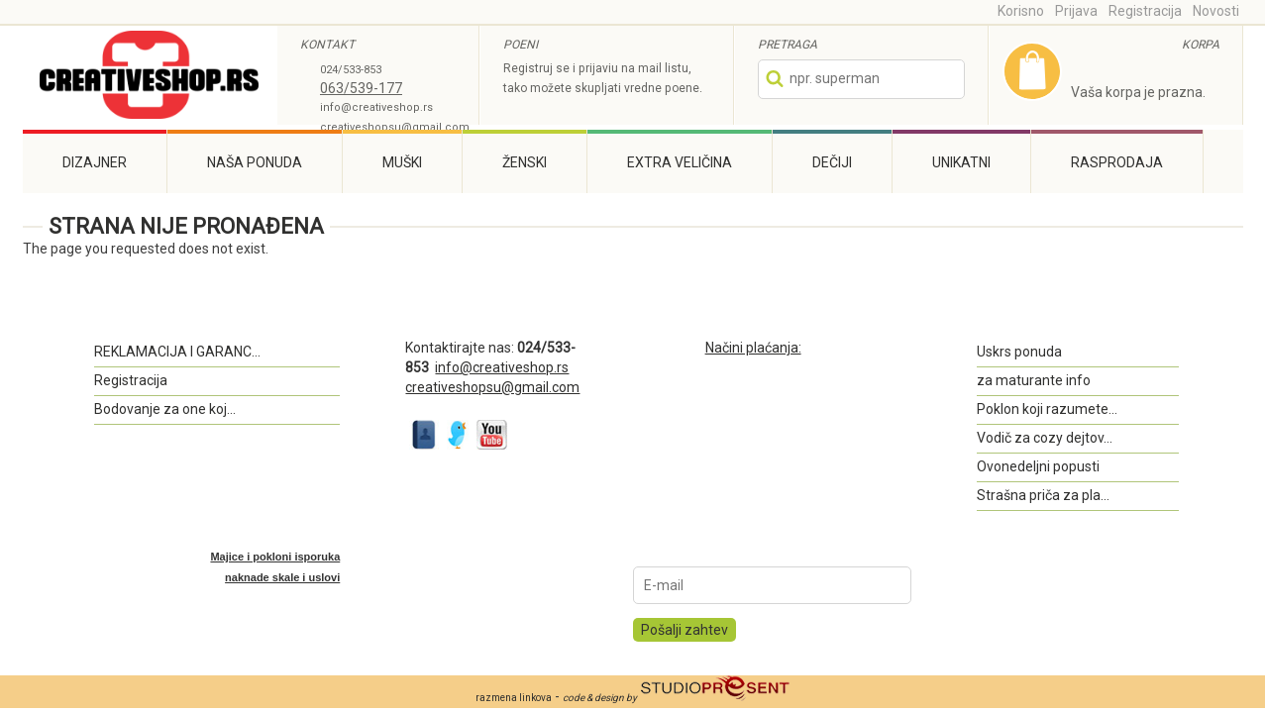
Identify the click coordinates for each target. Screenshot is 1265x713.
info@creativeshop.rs (376, 107)
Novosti (1216, 11)
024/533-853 (350, 69)
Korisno (1021, 11)
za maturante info (1034, 380)
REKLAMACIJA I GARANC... (177, 351)
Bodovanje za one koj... (165, 409)
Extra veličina (679, 162)
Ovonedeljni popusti (1038, 466)
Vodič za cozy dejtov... (1044, 438)
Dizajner (94, 162)
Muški (402, 162)
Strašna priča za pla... (1043, 495)
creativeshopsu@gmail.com (395, 127)
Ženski (524, 162)
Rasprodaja (1117, 162)
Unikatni (961, 162)
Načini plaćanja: (753, 348)
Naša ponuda (254, 162)
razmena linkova (513, 697)
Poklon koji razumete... (1047, 409)
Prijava (1076, 11)
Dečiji (832, 162)
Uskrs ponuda (1019, 351)
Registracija (1145, 11)
